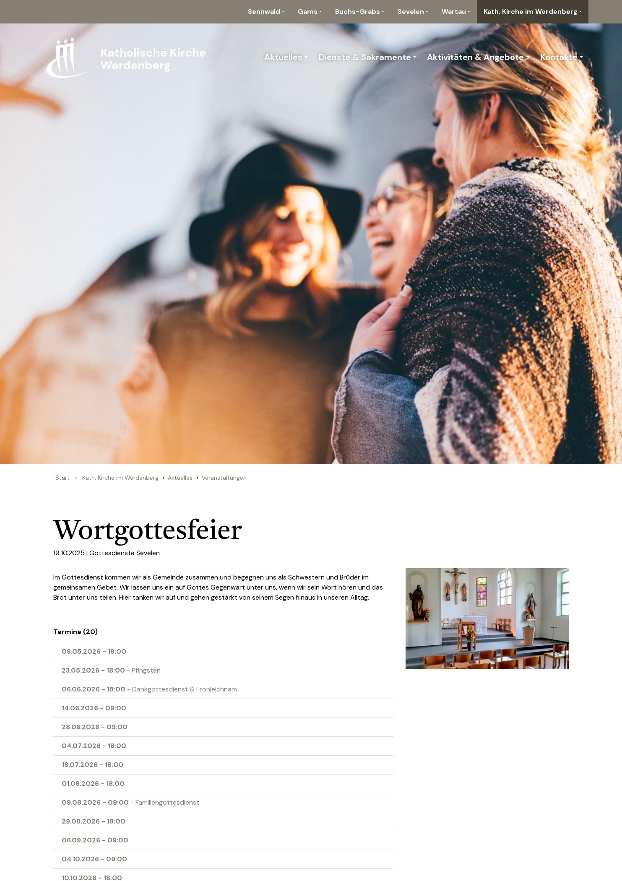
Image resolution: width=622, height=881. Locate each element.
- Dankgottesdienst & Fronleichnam (149, 689)
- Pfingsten (111, 670)
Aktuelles (283, 57)
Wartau (454, 11)
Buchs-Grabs (357, 11)
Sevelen (411, 11)
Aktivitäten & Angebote (475, 57)
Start (62, 477)
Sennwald (264, 11)
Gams (308, 11)
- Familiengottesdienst (130, 802)
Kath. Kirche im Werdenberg (531, 11)
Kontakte (559, 57)
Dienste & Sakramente (365, 57)
